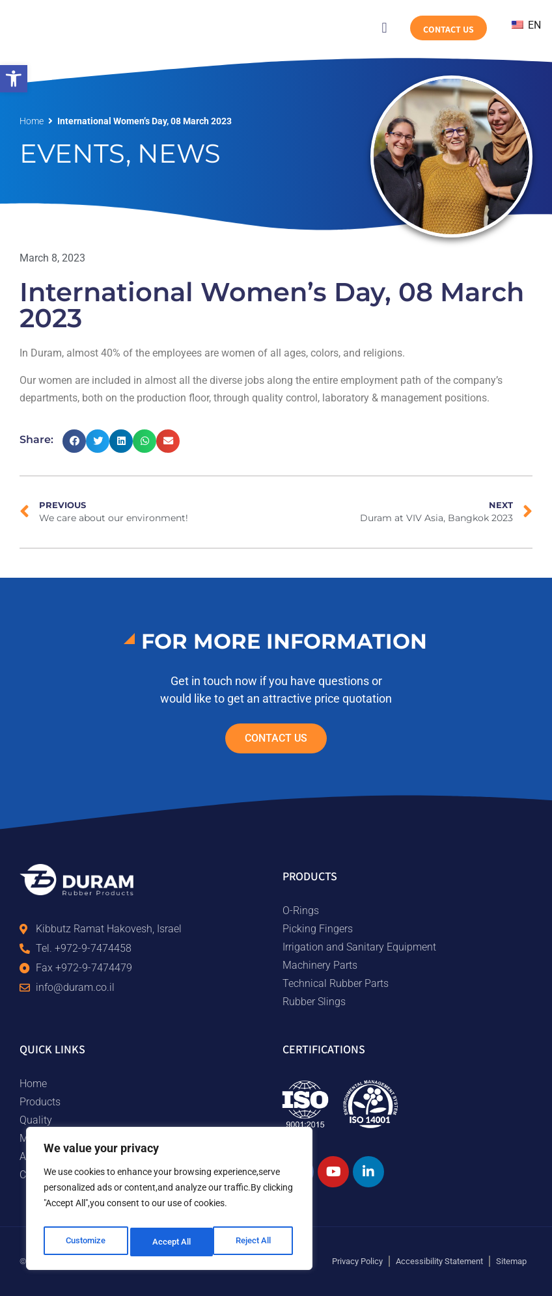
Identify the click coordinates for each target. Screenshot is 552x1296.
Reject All (171, 1242)
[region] (169, 1201)
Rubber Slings (314, 1001)
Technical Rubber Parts (336, 983)
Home (32, 121)
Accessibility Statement (439, 1261)
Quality (36, 1120)
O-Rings (301, 910)
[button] (13, 78)
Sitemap (511, 1261)
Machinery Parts (320, 965)
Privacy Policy (357, 1261)
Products (40, 1102)
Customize (85, 1242)
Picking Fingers (318, 929)
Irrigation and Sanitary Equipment (359, 947)
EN (526, 25)
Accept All (255, 1242)
